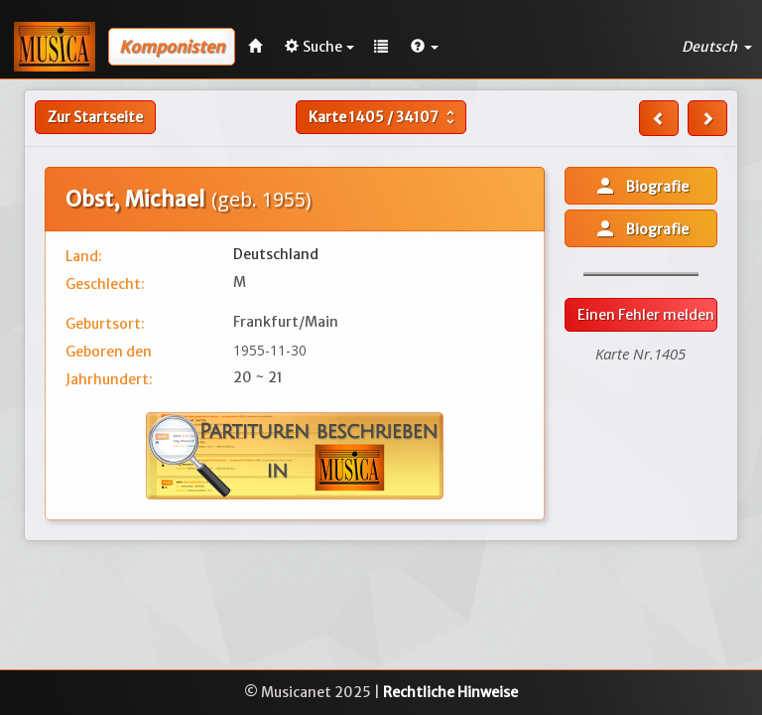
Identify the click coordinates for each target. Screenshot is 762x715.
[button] (424, 47)
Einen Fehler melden (645, 315)
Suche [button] (319, 47)
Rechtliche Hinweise (450, 692)
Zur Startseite (95, 117)
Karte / (384, 117)
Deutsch (717, 47)
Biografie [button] (641, 186)
